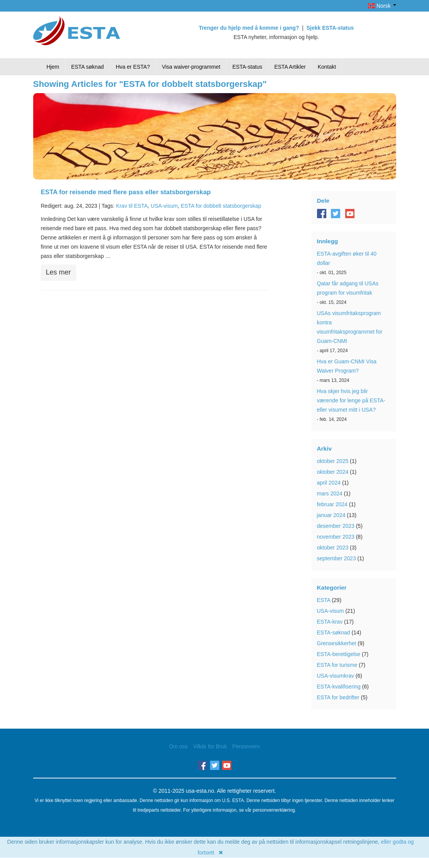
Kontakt (327, 67)
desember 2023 (335, 526)
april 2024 (329, 483)
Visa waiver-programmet (191, 67)
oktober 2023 (333, 547)
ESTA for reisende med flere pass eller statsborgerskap (126, 192)
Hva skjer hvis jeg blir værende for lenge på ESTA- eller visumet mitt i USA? (351, 400)
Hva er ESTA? (133, 67)
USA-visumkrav (335, 676)
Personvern (246, 746)
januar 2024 (331, 515)
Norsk (382, 6)
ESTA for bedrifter (338, 697)
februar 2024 (332, 504)
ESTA (324, 600)
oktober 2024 (333, 472)
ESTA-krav (330, 622)
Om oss (178, 746)
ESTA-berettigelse (339, 654)
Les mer (58, 272)
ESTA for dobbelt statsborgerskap (221, 206)
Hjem (53, 67)
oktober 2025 (333, 461)
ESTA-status (247, 67)
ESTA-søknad (333, 632)
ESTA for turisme (337, 665)
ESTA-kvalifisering (339, 686)
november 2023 (335, 537)
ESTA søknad (87, 67)
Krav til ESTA (132, 206)
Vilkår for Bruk (210, 746)
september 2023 (336, 558)
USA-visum (164, 206)
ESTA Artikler (289, 67)
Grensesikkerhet (336, 643)
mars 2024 (330, 493)
